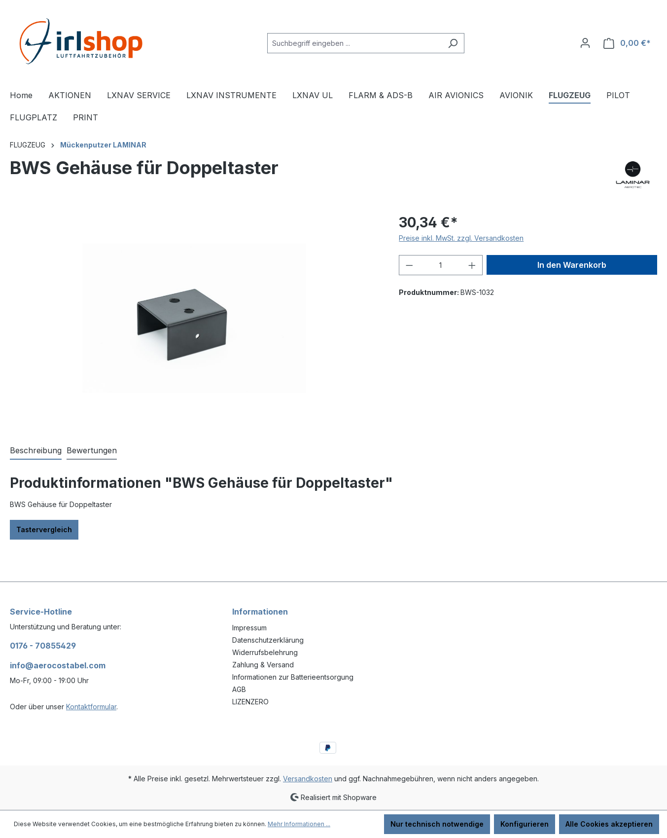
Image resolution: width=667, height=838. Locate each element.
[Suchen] (452, 43)
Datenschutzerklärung (268, 640)
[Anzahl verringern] (409, 265)
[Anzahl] (440, 265)
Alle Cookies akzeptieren (609, 824)
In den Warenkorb (571, 265)
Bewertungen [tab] (92, 450)
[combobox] (354, 43)
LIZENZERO (250, 701)
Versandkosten (307, 778)
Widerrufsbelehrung (265, 652)
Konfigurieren (524, 824)
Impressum (249, 627)
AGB (239, 689)
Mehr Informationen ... (299, 824)
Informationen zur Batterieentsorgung (292, 677)
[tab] (36, 451)
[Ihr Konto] (585, 43)
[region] (194, 318)
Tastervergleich (44, 529)
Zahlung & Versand (263, 664)
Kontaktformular (91, 706)
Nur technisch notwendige (437, 824)
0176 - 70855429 (43, 646)
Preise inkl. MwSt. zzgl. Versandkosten (461, 238)
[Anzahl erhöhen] (472, 265)
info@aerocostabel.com (57, 665)
